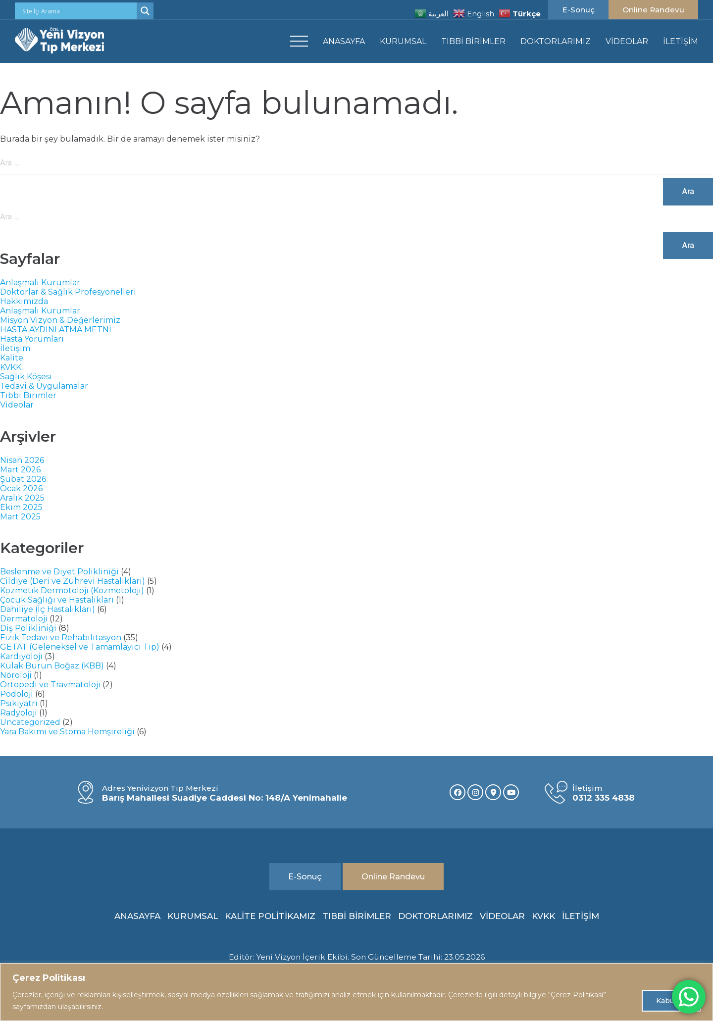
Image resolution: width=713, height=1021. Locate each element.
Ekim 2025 (21, 507)
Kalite (11, 357)
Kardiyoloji (21, 656)
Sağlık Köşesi (26, 376)
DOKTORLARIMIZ (555, 41)
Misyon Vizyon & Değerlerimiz (60, 320)
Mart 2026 (20, 469)
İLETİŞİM (680, 41)
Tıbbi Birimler (28, 395)
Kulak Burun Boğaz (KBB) (52, 665)
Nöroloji (16, 675)
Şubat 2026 (23, 479)
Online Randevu (653, 9)
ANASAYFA (344, 41)
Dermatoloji (24, 618)
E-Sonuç (578, 9)
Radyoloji (18, 712)
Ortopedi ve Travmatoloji (50, 684)
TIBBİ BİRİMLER (473, 41)
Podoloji (16, 694)
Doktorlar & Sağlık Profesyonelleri (68, 292)
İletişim (15, 348)
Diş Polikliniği (28, 628)
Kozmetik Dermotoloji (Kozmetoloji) (72, 590)
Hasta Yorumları (32, 339)
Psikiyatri (19, 703)
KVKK (10, 367)
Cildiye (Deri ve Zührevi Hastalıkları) (72, 581)
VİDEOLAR (627, 41)
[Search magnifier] (145, 10)
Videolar (17, 404)
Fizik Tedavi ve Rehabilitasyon (60, 637)
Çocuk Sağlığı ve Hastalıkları (57, 600)
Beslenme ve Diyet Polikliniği (59, 571)
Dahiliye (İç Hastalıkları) (47, 609)
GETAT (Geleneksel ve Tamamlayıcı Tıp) (79, 647)
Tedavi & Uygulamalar (44, 386)
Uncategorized (30, 722)
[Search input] (78, 10)
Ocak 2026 (21, 488)
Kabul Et (671, 1000)
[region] (356, 992)
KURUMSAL (403, 41)
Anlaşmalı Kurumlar (40, 282)
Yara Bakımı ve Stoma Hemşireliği (67, 731)
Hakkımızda (24, 301)
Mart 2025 (20, 516)
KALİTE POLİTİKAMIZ (270, 916)
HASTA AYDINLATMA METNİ (55, 329)
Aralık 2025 (22, 498)
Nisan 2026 (22, 460)
